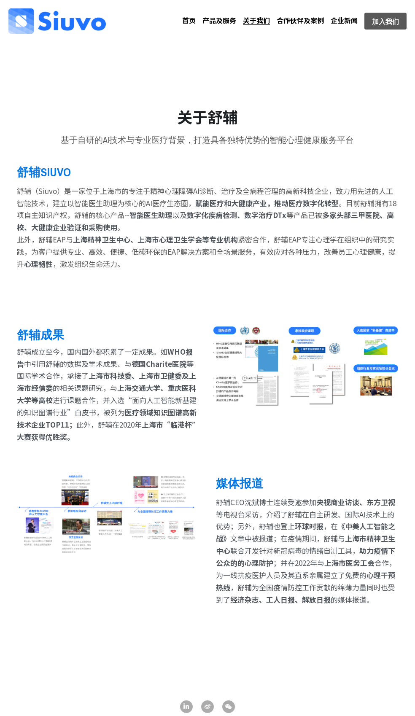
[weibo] (207, 706)
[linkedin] (186, 706)
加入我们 (385, 21)
